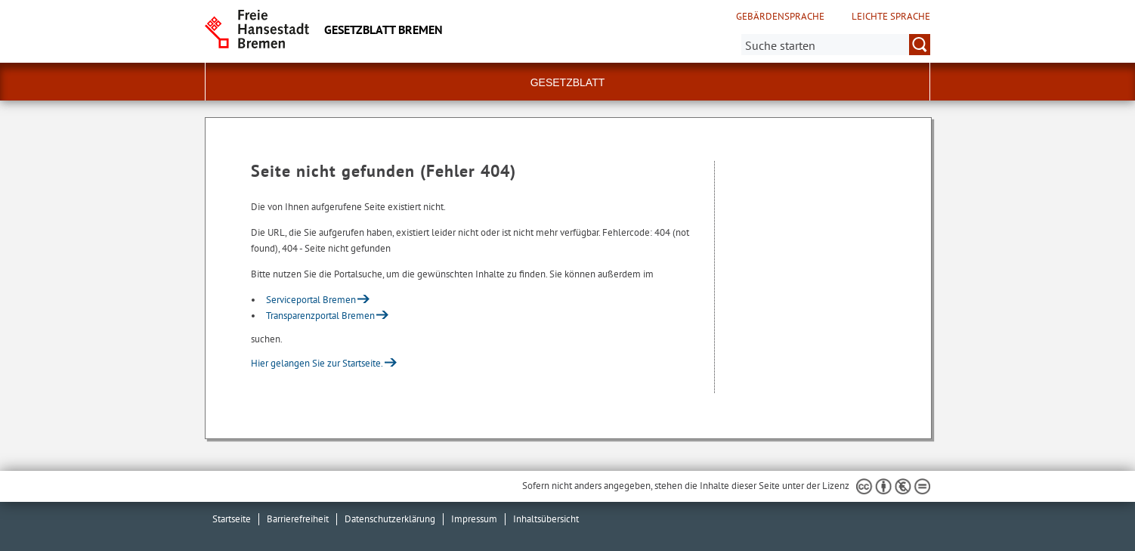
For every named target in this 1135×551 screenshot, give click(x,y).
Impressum (474, 518)
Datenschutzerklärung (390, 518)
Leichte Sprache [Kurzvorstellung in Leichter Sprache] (891, 17)
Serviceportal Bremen (311, 299)
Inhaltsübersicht (546, 518)
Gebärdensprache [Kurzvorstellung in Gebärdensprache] (780, 17)
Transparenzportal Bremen (320, 315)
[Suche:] (835, 44)
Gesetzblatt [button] (567, 82)
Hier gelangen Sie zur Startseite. (317, 363)
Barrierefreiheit (298, 518)
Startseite (231, 518)
